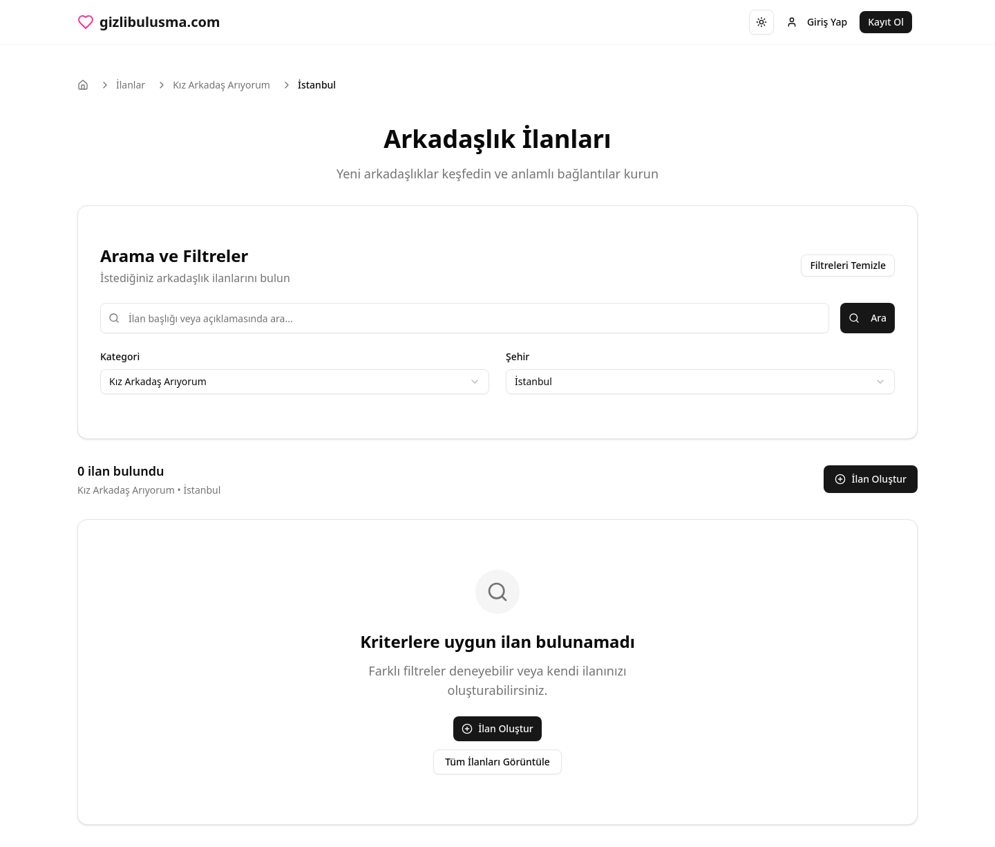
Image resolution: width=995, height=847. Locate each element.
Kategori (120, 356)
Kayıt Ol (886, 21)
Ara (868, 317)
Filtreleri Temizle (848, 265)
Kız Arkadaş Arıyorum (221, 84)
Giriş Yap (816, 21)
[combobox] (294, 381)
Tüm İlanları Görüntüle (497, 761)
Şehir (517, 356)
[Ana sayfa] (82, 85)
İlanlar (130, 84)
